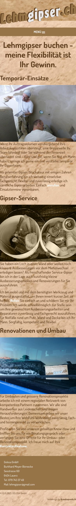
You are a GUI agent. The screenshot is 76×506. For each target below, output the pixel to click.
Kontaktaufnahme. (13, 446)
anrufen (53, 185)
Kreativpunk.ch (68, 499)
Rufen (14, 300)
